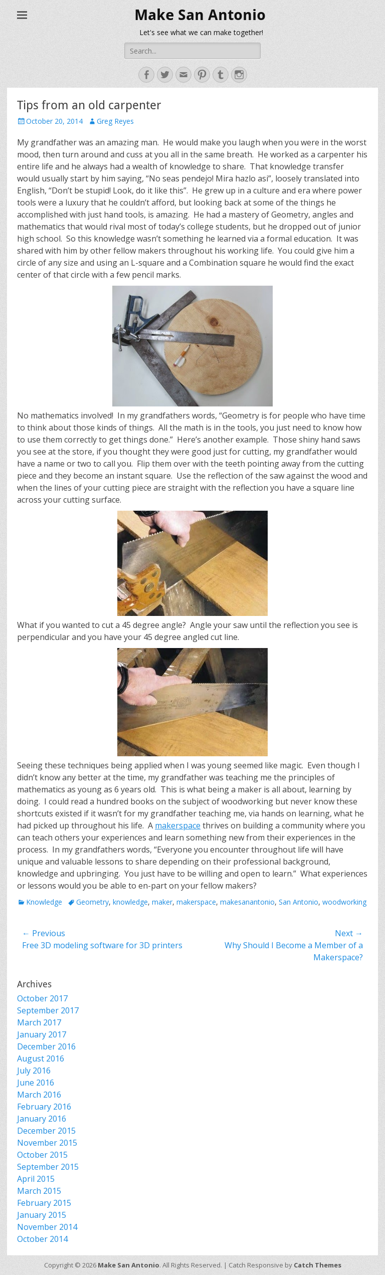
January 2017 (41, 1034)
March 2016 (39, 1094)
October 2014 (42, 1238)
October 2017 (42, 998)
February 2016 (44, 1106)
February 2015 (44, 1202)
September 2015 (48, 1166)
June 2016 (35, 1082)
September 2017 (48, 1010)
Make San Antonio (200, 15)
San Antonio (298, 902)
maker (162, 902)
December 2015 (46, 1130)
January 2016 (41, 1118)
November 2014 (47, 1226)
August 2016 (40, 1058)
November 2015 (47, 1142)
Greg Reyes (115, 121)
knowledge (130, 902)
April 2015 (36, 1178)
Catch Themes (317, 1264)
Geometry (92, 902)
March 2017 (39, 1022)
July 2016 (34, 1070)
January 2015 (41, 1214)
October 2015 (42, 1154)
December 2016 (46, 1046)
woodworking (344, 902)
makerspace (178, 825)
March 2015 (39, 1190)
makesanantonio (247, 902)
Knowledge (44, 902)
